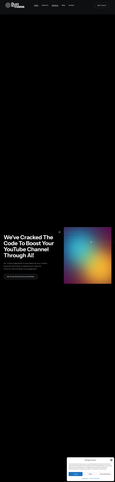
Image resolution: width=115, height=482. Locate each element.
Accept (76, 474)
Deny (90, 474)
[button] (111, 460)
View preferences (105, 474)
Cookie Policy (85, 478)
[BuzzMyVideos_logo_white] (14, 3)
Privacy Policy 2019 (94, 478)
